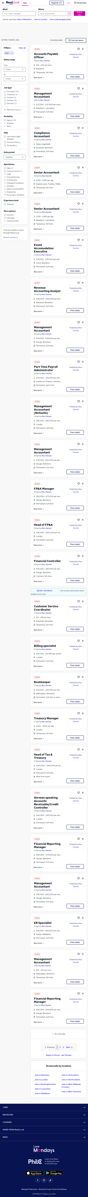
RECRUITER (44, 1115)
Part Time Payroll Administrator (46, 368)
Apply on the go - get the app (59, 1055)
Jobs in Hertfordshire (70, 1079)
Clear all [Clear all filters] (22, 48)
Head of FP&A (43, 525)
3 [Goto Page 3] (63, 1047)
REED (44, 1137)
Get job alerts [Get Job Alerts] (76, 40)
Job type (8, 88)
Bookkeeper (42, 682)
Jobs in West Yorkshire (71, 1091)
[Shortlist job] (78, 48)
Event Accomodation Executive (44, 248)
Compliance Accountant (42, 134)
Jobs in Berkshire (24, 19)
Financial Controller (47, 561)
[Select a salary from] (15, 69)
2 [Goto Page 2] (60, 1047)
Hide (6, 133)
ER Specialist (43, 923)
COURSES (44, 1122)
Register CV (56, 3)
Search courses (10, 237)
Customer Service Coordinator (46, 608)
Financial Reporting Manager (47, 845)
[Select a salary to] (15, 78)
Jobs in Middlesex (42, 1093)
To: (5, 75)
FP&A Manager (44, 488)
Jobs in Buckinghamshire (60, 19)
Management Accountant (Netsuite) (43, 409)
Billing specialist (45, 646)
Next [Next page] (69, 1047)
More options (10, 211)
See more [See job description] (39, 77)
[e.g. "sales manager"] (19, 13)
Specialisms (9, 164)
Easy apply (75, 76)
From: (6, 65)
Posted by (8, 116)
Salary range (9, 59)
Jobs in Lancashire (42, 1089)
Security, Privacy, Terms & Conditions (52, 1189)
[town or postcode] (54, 13)
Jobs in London (40, 19)
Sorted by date (56, 40)
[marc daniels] (9, 53)
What (5, 9)
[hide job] (82, 48)
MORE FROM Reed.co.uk (44, 1129)
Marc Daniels (45, 61)
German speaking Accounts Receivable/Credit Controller (46, 802)
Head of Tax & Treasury (43, 756)
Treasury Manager (46, 718)
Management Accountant (43, 95)
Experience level (11, 200)
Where (41, 9)
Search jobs (79, 13)
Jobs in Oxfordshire (70, 1075)
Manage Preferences (29, 1189)
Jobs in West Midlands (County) (71, 1085)
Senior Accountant (46, 172)
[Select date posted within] (15, 157)
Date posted (9, 152)
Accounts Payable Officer (46, 55)
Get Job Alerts (44, 590)
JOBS (44, 1107)
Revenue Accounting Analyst (47, 289)
